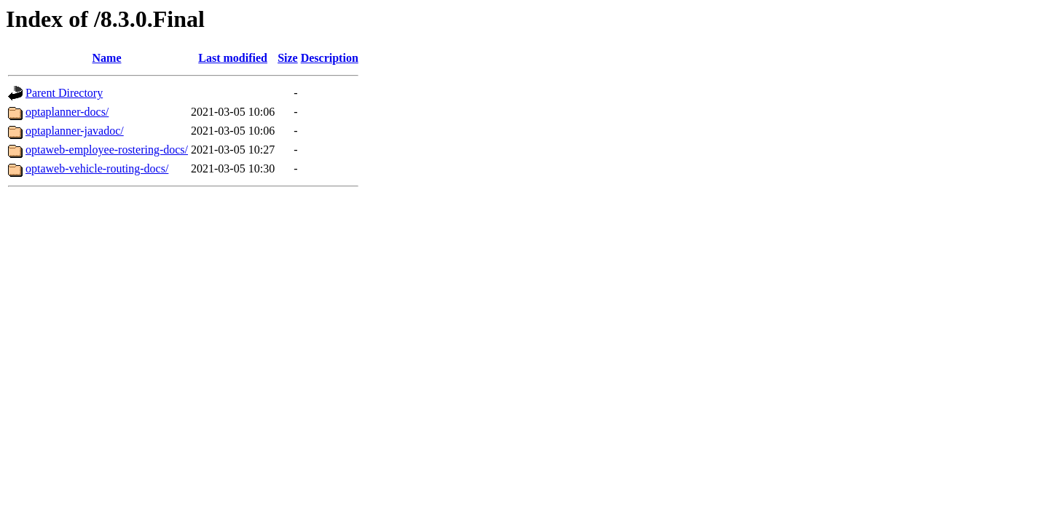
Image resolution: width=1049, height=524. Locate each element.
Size (288, 58)
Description (329, 58)
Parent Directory (64, 93)
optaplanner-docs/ (67, 112)
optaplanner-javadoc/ (74, 130)
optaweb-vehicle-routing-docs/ (96, 168)
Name (107, 58)
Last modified (232, 58)
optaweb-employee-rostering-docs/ (106, 149)
